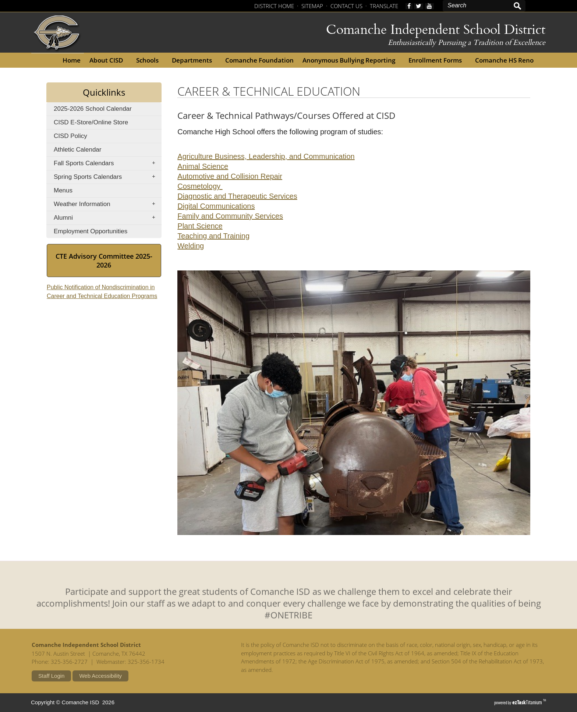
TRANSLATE (384, 6)
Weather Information (107, 204)
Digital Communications (216, 206)
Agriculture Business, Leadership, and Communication (265, 156)
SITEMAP (312, 6)
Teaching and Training (213, 236)
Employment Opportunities (102, 232)
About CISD (108, 60)
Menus (63, 190)
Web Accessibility (100, 676)
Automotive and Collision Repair (229, 176)
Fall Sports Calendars (107, 163)
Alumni (107, 218)
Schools (149, 60)
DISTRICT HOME (274, 6)
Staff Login (51, 676)
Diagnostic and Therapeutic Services (237, 196)
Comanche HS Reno (506, 60)
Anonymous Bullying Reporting (351, 60)
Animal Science (202, 166)
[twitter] (418, 6)
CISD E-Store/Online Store (102, 123)
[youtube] (429, 6)
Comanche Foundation (261, 60)
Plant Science (199, 226)
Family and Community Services (230, 216)
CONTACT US (346, 6)
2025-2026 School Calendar (107, 110)
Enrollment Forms (437, 60)
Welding (190, 246)
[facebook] (409, 6)
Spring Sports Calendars (107, 177)
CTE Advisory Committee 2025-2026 (104, 264)
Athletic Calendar (89, 151)
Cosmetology (199, 186)
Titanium (527, 702)
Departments (194, 60)
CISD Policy (82, 137)
